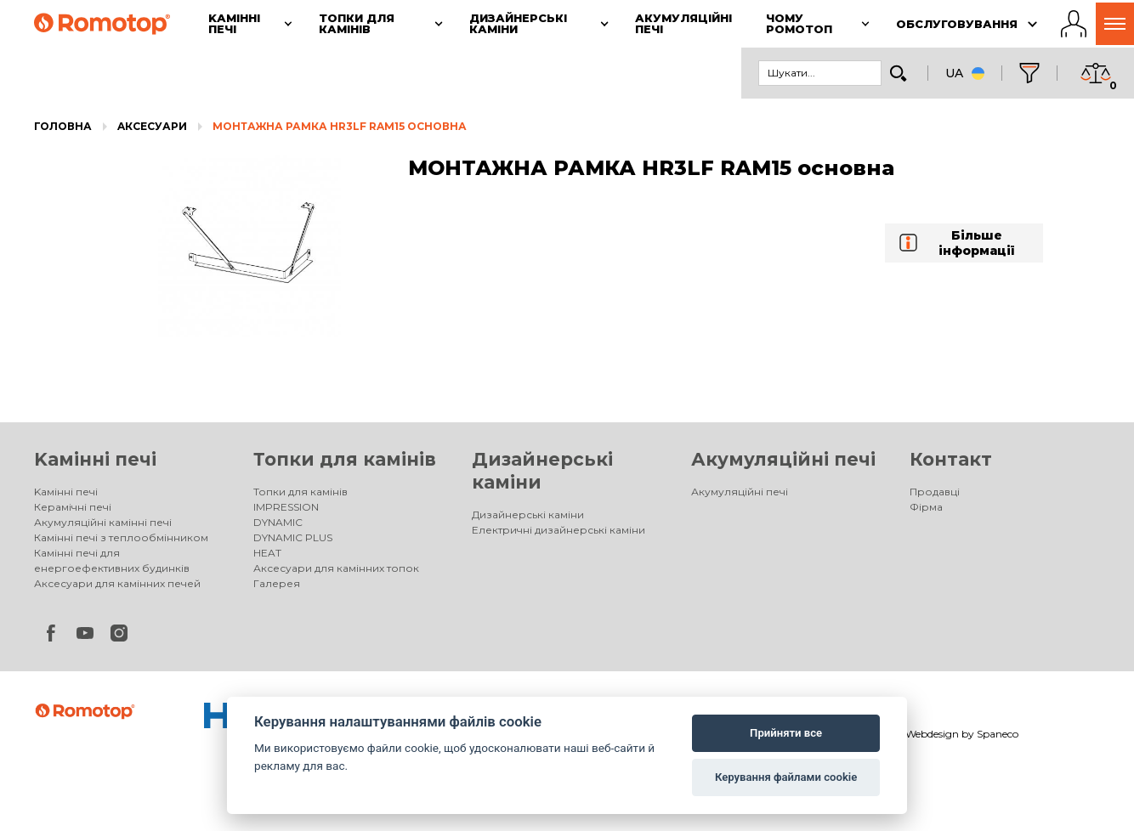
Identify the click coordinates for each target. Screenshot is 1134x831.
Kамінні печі (95, 459)
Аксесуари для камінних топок (336, 568)
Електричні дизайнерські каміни (558, 529)
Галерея (276, 583)
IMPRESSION (286, 506)
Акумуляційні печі (783, 459)
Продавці (935, 491)
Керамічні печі (72, 506)
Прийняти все (786, 732)
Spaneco (997, 733)
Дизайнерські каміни (528, 514)
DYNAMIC (278, 522)
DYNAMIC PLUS (292, 537)
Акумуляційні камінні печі (103, 522)
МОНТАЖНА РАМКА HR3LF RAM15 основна (340, 126)
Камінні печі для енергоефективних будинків (112, 560)
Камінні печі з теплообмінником (121, 537)
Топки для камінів (344, 459)
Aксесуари (152, 126)
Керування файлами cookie (786, 777)
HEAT (267, 552)
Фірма (926, 506)
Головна (63, 126)
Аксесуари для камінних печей (117, 583)
